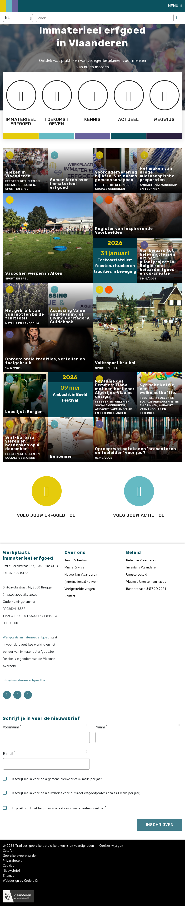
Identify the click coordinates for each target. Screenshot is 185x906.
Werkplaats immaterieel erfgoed (26, 637)
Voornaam (11, 727)
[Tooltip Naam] (179, 725)
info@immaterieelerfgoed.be (24, 680)
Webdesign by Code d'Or (21, 880)
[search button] (177, 17)
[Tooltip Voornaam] (86, 725)
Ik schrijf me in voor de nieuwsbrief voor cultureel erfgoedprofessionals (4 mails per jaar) (71, 793)
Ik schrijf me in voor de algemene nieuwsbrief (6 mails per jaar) (53, 779)
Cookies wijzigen (111, 845)
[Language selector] (18, 18)
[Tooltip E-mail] (86, 751)
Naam (100, 727)
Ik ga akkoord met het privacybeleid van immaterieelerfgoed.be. (53, 808)
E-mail (8, 753)
